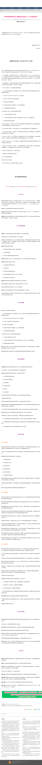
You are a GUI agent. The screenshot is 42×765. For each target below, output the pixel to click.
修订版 (29, 705)
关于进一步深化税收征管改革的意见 (28, 200)
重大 (7, 705)
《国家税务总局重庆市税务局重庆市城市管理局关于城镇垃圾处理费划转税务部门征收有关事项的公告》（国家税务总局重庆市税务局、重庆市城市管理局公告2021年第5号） (10, 725)
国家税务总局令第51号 (21, 21)
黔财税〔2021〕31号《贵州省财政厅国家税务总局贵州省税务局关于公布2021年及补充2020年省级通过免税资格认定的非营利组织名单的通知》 (10, 735)
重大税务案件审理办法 (15, 32)
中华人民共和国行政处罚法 (34, 70)
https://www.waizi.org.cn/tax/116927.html (12, 704)
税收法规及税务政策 (16, 10)
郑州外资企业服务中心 (9, 10)
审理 (13, 705)
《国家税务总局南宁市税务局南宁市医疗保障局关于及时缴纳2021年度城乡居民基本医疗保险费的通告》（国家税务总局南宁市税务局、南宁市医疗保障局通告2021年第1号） (10, 747)
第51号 (23, 705)
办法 (15, 705)
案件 (11, 705)
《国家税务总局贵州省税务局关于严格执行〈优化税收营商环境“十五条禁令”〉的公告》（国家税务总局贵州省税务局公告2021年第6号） (10, 755)
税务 (9, 705)
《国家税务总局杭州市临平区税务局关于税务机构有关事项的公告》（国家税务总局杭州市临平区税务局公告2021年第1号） (10, 751)
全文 (31, 705)
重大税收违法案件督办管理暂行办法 (13, 95)
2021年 (26, 705)
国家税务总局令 (19, 705)
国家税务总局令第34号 (14, 186)
